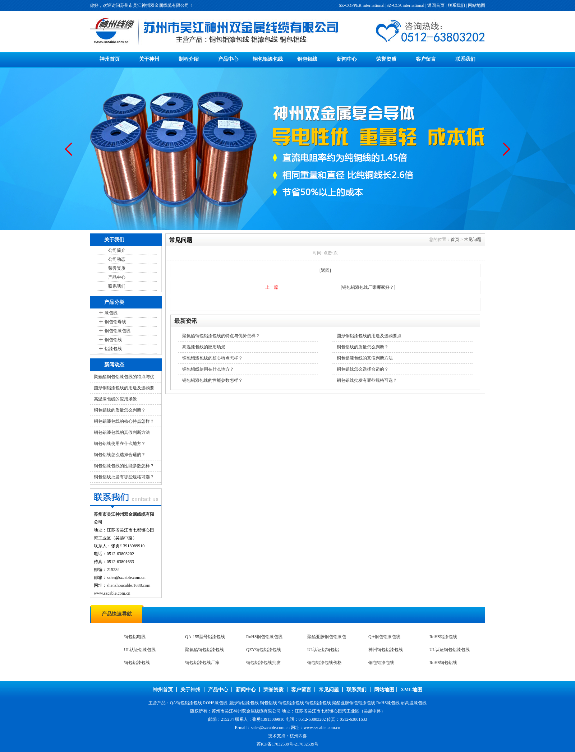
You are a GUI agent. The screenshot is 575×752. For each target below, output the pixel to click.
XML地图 (411, 689)
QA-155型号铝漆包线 (144, 649)
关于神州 (149, 59)
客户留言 (426, 59)
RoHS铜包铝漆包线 (203, 649)
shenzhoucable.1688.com (128, 585)
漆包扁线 (132, 636)
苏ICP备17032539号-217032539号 (288, 744)
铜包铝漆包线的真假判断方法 (122, 432)
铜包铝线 (307, 59)
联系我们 (456, 5)
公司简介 (116, 250)
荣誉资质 (386, 59)
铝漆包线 (113, 348)
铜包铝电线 (440, 636)
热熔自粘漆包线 (322, 636)
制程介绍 (189, 59)
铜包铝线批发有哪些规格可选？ (124, 476)
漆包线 (111, 312)
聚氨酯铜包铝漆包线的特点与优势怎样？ (221, 335)
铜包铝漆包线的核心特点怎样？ (124, 421)
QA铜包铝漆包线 (323, 649)
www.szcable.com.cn (112, 593)
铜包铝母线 (115, 321)
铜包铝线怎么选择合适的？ (120, 454)
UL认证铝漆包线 (445, 649)
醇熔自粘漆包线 (261, 636)
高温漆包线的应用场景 (115, 398)
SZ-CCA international (405, 5)
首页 (455, 239)
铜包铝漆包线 (268, 59)
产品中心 (228, 59)
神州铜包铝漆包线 (324, 662)
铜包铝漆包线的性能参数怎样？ (124, 465)
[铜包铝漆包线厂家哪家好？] (368, 287)
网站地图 (476, 5)
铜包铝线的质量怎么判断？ (120, 410)
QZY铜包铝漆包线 (202, 662)
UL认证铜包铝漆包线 (388, 662)
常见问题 (472, 239)
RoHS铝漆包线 (382, 649)
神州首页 (110, 59)
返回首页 (436, 5)
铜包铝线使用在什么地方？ (120, 443)
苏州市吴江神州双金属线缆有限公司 (246, 711)
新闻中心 (347, 59)
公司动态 (116, 259)
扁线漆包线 (196, 636)
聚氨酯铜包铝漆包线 (143, 662)
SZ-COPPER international (362, 5)
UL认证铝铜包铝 (262, 662)
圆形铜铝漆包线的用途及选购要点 (369, 335)
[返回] (325, 270)
